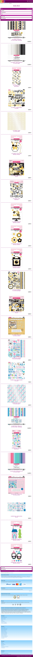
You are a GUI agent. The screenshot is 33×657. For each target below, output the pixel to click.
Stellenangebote (3, 644)
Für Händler (2, 643)
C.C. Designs (27, 576)
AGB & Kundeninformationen (4, 653)
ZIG (21, 577)
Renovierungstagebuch (4, 623)
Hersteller (7, 3)
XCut (19, 577)
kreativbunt (4, 3)
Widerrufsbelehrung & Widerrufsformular (6, 654)
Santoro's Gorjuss (23, 576)
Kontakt (2, 642)
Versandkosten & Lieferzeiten (4, 646)
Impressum (2, 652)
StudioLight (13, 577)
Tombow (16, 577)
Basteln (2, 620)
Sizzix (11, 577)
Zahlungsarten (3, 647)
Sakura (9, 577)
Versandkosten (11, 572)
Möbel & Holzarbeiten (4, 622)
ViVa (18, 577)
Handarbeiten (3, 621)
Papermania (6, 577)
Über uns (2, 645)
